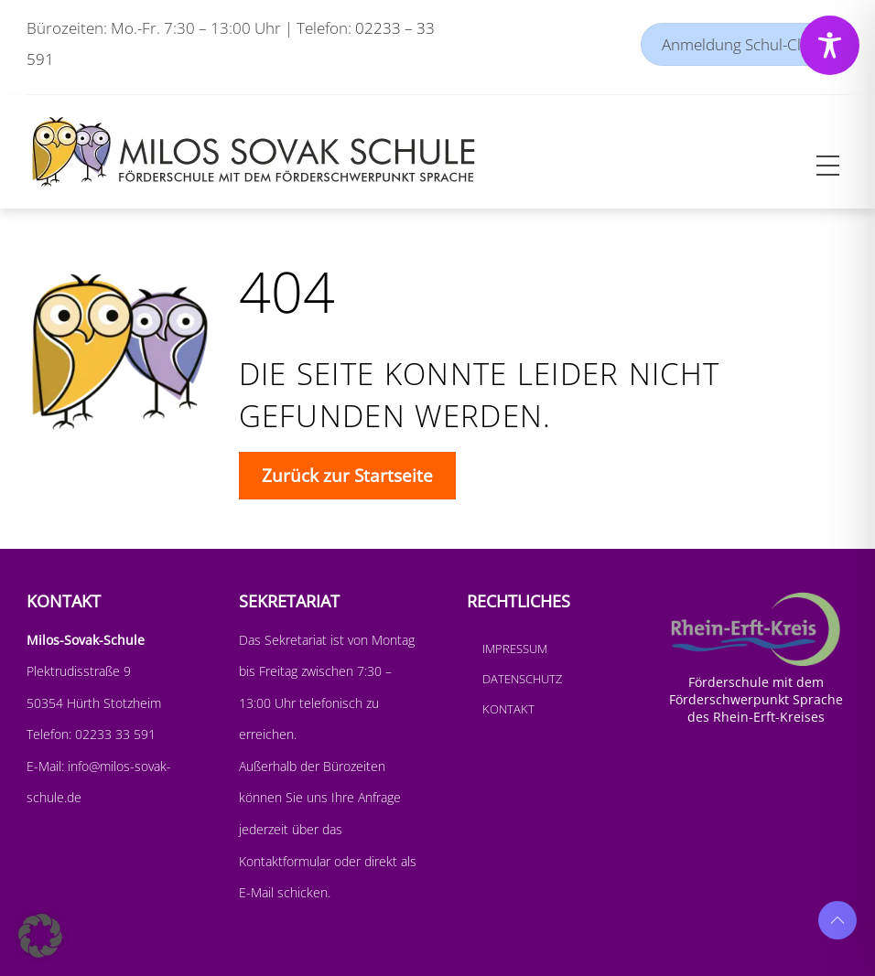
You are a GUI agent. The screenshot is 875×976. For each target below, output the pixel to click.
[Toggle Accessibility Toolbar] (829, 45)
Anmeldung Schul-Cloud (745, 44)
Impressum (514, 648)
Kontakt (508, 709)
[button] (40, 936)
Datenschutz (522, 678)
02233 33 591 (113, 734)
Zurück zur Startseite (347, 475)
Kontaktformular (286, 861)
